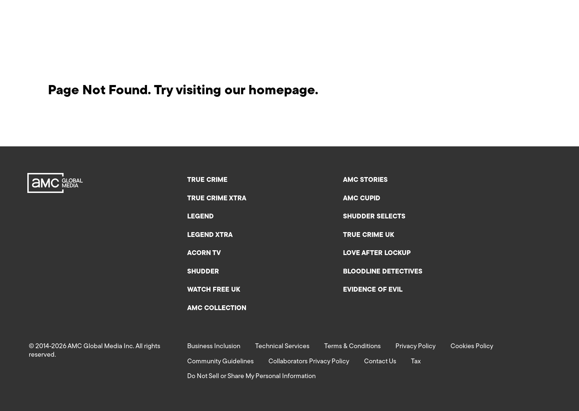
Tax (416, 361)
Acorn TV (204, 253)
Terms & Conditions (352, 346)
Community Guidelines (220, 361)
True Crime (207, 180)
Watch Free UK (213, 289)
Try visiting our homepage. (236, 91)
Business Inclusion (213, 346)
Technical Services (282, 346)
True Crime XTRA (216, 198)
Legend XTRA (210, 235)
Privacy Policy (415, 346)
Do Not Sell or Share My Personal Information (251, 376)
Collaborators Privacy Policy (308, 361)
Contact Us (380, 361)
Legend (200, 216)
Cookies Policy (471, 346)
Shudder (203, 271)
